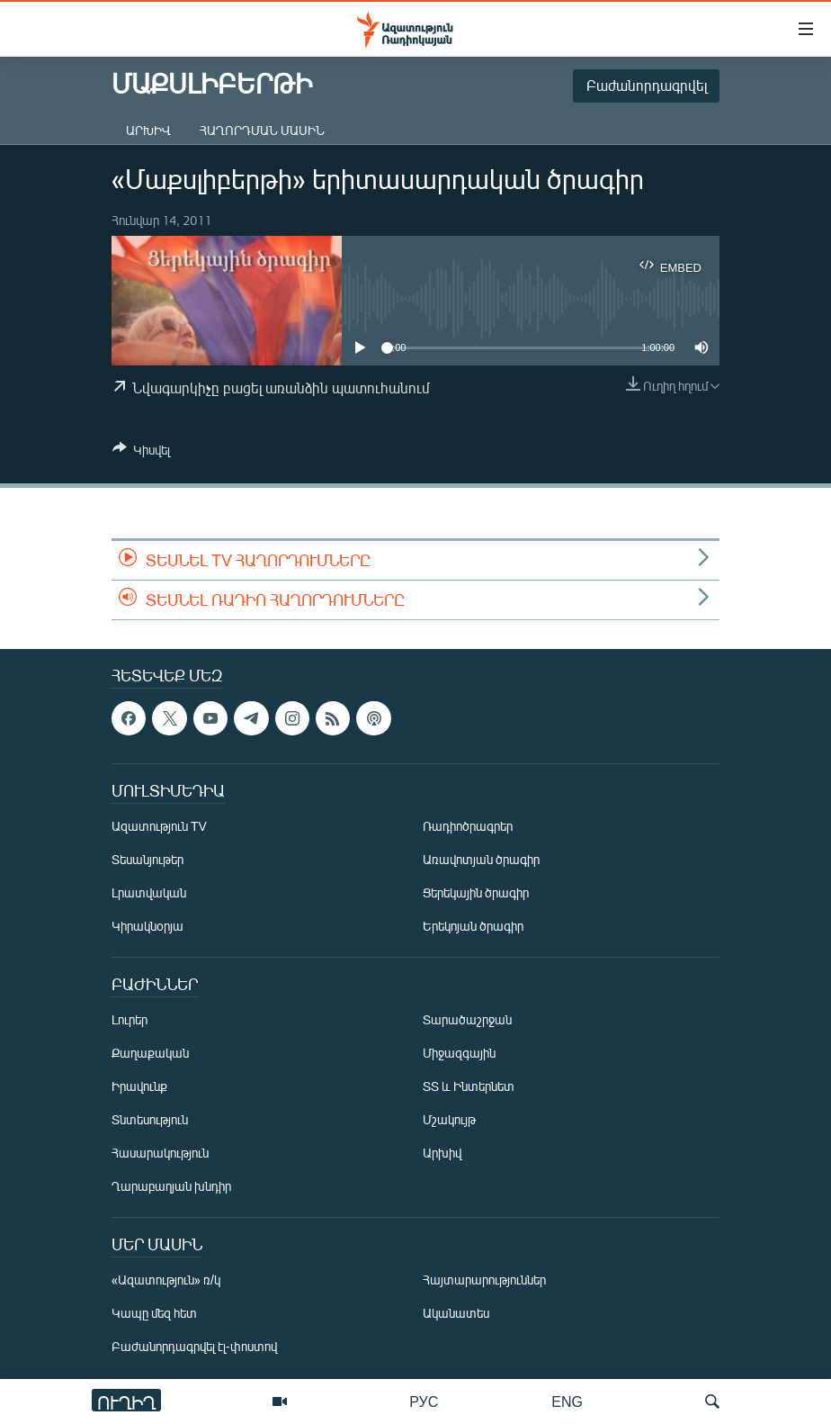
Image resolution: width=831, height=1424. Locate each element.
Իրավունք (139, 1087)
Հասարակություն (160, 1153)
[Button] (141, 453)
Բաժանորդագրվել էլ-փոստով (194, 1347)
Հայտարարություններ (484, 1280)
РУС (423, 1401)
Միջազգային (459, 1053)
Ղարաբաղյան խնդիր (171, 1186)
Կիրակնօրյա (147, 926)
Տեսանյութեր (147, 860)
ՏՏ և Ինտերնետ (468, 1087)
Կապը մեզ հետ (154, 1313)
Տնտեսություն (150, 1120)
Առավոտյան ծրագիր (481, 860)
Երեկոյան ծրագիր (473, 926)
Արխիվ (148, 130)
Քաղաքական (150, 1053)
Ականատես (456, 1313)
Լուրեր (129, 1020)
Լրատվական (149, 893)
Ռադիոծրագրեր (468, 826)
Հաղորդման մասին (262, 130)
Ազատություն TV (159, 826)
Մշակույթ (449, 1120)
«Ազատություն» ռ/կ (166, 1280)
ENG (567, 1401)
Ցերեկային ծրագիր (476, 893)
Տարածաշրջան (467, 1020)
